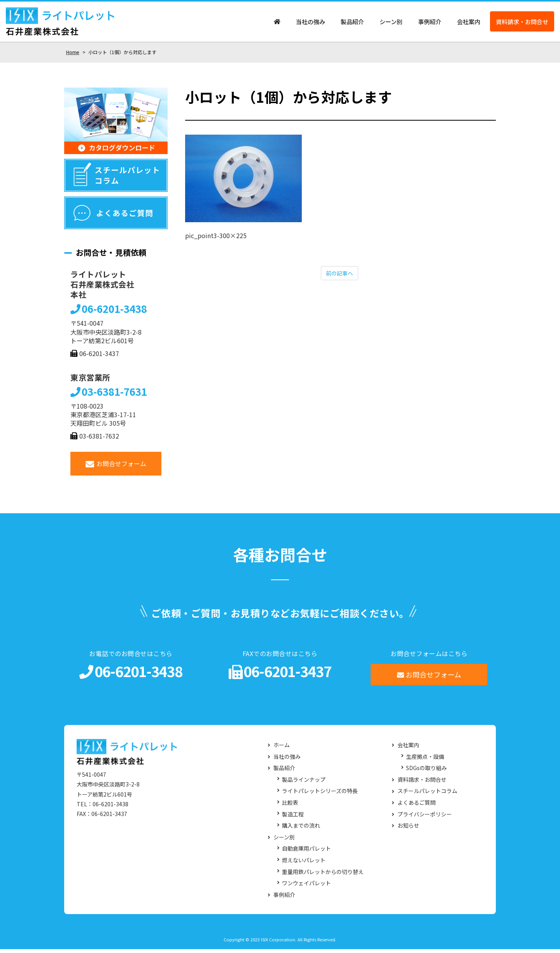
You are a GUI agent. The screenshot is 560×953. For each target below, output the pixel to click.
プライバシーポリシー (424, 817)
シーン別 (391, 23)
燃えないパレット (304, 863)
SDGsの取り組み (426, 772)
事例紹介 (429, 23)
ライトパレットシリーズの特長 (320, 795)
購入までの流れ (301, 829)
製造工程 (293, 817)
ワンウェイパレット (306, 887)
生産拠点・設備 (425, 760)
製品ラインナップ (304, 783)
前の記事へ (339, 277)
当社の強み (310, 23)
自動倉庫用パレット (306, 852)
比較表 (290, 806)
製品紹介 (352, 23)
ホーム (281, 749)
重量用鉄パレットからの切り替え (323, 875)
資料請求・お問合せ (522, 23)
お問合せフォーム (116, 467)
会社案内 (468, 23)
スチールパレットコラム (427, 795)
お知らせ (408, 829)
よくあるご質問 (416, 806)
